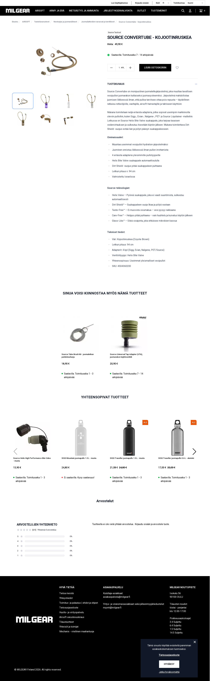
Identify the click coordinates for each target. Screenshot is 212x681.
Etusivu (15, 22)
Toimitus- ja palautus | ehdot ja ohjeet (78, 602)
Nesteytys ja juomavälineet (65, 22)
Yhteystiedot (66, 598)
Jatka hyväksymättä (169, 672)
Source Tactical (114, 32)
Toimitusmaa (179, 3)
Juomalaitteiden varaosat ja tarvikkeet (98, 22)
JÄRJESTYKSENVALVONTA (117, 10)
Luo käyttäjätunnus (119, 3)
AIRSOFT (40, 10)
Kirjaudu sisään (142, 3)
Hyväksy (169, 664)
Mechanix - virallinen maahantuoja (76, 631)
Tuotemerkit (159, 10)
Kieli (158, 3)
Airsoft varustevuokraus (71, 617)
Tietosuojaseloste (68, 607)
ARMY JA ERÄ (56, 10)
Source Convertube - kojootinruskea (135, 22)
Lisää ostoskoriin (155, 67)
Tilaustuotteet (66, 621)
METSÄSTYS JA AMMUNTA (84, 10)
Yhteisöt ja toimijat (68, 626)
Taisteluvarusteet (41, 22)
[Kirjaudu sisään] (190, 11)
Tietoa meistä (66, 593)
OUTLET (141, 10)
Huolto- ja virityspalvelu (71, 612)
